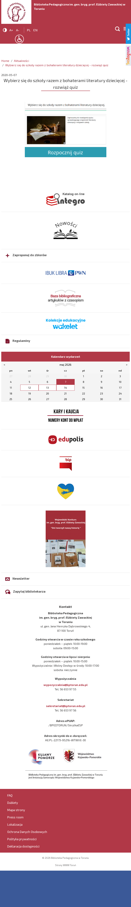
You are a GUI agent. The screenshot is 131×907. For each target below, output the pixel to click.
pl (29, 30)
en (35, 30)
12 (29, 387)
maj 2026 (65, 364)
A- (17, 30)
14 (65, 387)
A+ (11, 30)
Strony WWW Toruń (65, 865)
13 (47, 387)
